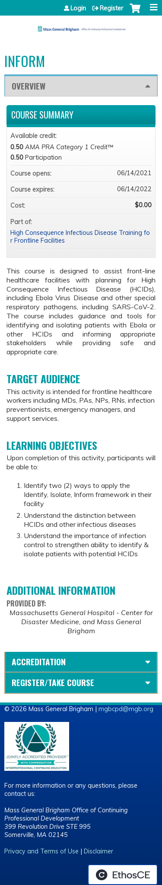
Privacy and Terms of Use (41, 851)
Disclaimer (98, 851)
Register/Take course (53, 682)
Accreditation (39, 661)
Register (111, 8)
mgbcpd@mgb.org (125, 709)
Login (78, 8)
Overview (28, 86)
